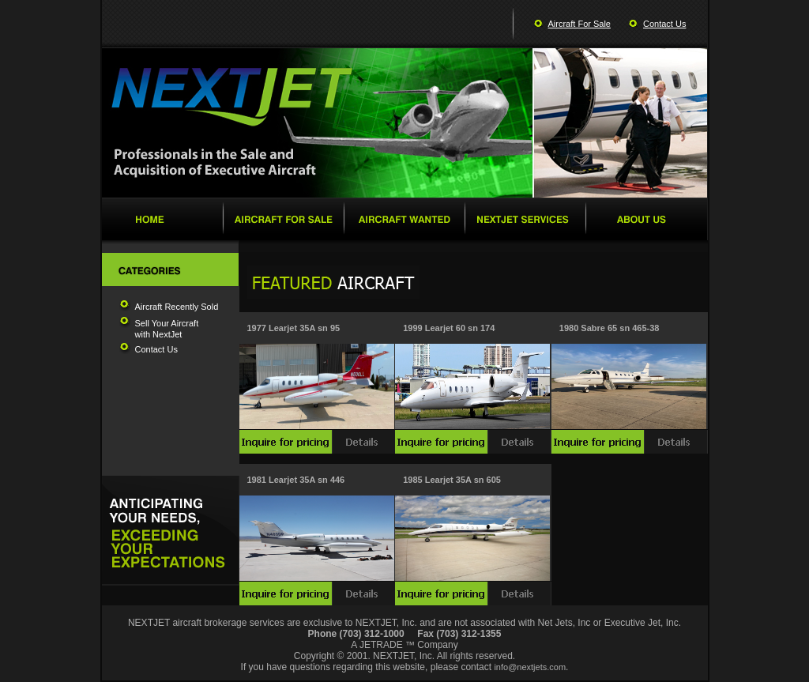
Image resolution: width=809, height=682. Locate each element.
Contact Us (664, 23)
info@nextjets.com (530, 667)
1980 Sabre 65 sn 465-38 (609, 328)
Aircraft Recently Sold (177, 306)
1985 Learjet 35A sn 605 (452, 479)
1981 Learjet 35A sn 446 (296, 479)
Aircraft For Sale (579, 23)
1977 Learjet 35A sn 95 (294, 328)
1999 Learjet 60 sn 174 (449, 328)
